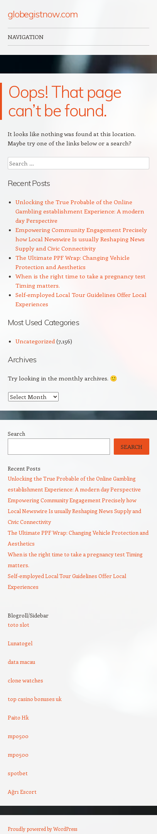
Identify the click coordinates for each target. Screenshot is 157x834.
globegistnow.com (43, 14)
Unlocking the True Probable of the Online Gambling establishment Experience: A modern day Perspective (79, 211)
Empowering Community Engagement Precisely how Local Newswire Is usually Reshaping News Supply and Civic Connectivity (81, 239)
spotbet (18, 773)
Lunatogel (20, 643)
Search (16, 433)
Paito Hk (18, 717)
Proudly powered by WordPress (42, 828)
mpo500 (18, 736)
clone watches (25, 680)
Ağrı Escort (22, 791)
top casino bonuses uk (35, 699)
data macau (21, 661)
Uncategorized (35, 341)
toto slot (18, 624)
